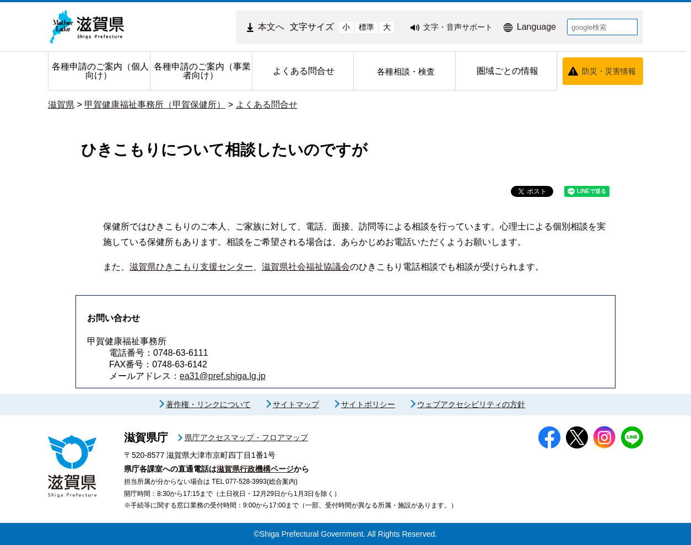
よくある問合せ (267, 104)
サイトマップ (296, 404)
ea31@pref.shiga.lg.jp (223, 376)
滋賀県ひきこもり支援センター (191, 266)
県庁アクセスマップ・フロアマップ (246, 437)
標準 (366, 27)
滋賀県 (61, 104)
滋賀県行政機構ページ (255, 468)
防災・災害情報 (609, 71)
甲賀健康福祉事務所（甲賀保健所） (154, 104)
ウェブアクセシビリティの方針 (471, 404)
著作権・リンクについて (208, 404)
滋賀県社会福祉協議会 (306, 266)
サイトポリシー (368, 404)
